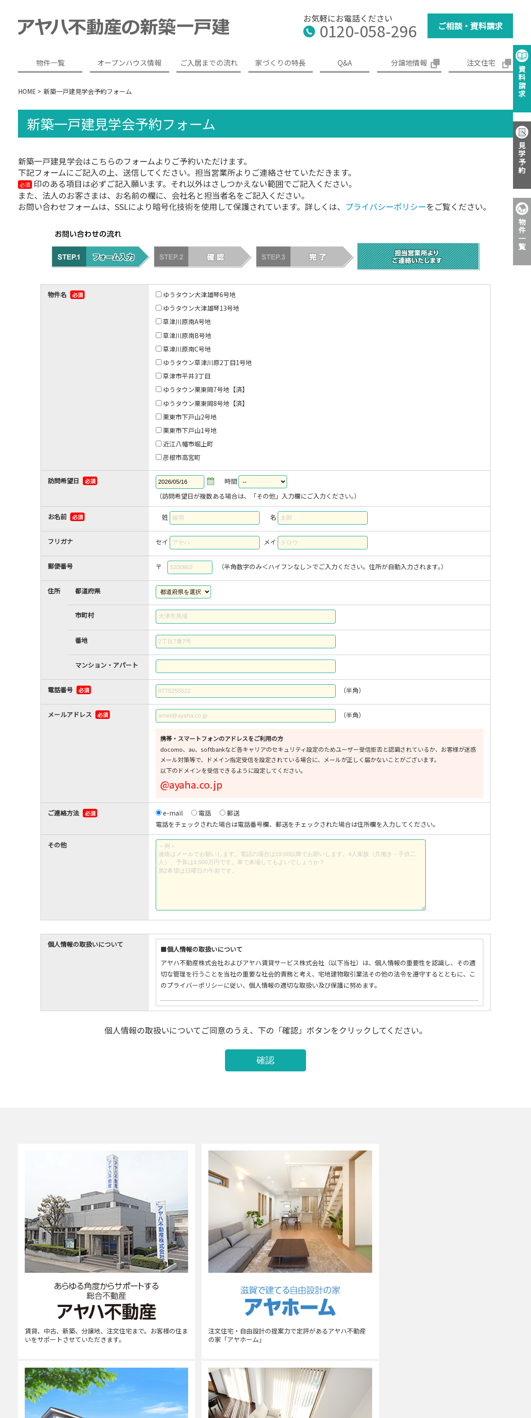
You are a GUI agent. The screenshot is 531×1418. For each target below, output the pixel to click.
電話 (204, 812)
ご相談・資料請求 (470, 25)
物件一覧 (50, 62)
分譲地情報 (409, 62)
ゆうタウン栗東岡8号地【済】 (205, 403)
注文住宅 (481, 62)
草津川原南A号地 (187, 321)
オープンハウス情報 (129, 62)
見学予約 (522, 157)
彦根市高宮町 (182, 457)
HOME (27, 91)
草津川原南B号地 (187, 335)
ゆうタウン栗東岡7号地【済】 (205, 389)
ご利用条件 (456, 1344)
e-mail (173, 812)
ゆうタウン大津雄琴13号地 (201, 307)
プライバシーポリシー (385, 206)
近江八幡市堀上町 (188, 443)
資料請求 (522, 81)
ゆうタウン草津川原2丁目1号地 (207, 362)
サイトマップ (512, 1344)
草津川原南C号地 (187, 348)
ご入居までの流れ (209, 62)
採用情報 (276, 1344)
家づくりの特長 (280, 62)
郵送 (233, 812)
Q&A (345, 62)
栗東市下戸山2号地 (190, 416)
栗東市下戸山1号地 (190, 430)
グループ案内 (224, 1344)
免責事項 (406, 1344)
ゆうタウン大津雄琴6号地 (199, 294)
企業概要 (171, 1344)
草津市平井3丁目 (187, 375)
